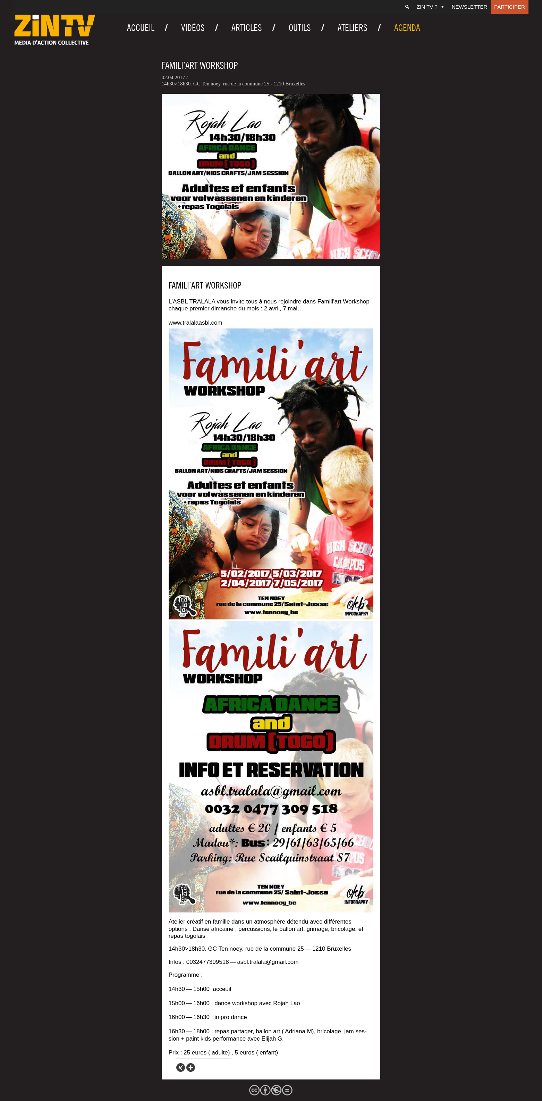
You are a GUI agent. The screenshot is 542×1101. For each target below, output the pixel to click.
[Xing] (180, 1067)
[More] (190, 1067)
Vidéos (193, 27)
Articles (246, 27)
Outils (300, 27)
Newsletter (470, 7)
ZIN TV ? (431, 7)
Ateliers (352, 27)
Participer (509, 7)
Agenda (407, 27)
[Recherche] (407, 7)
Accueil (140, 27)
